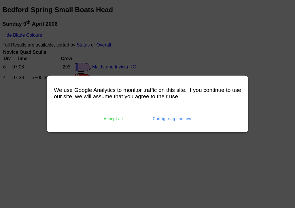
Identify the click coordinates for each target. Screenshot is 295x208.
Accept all (113, 119)
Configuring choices (172, 119)
